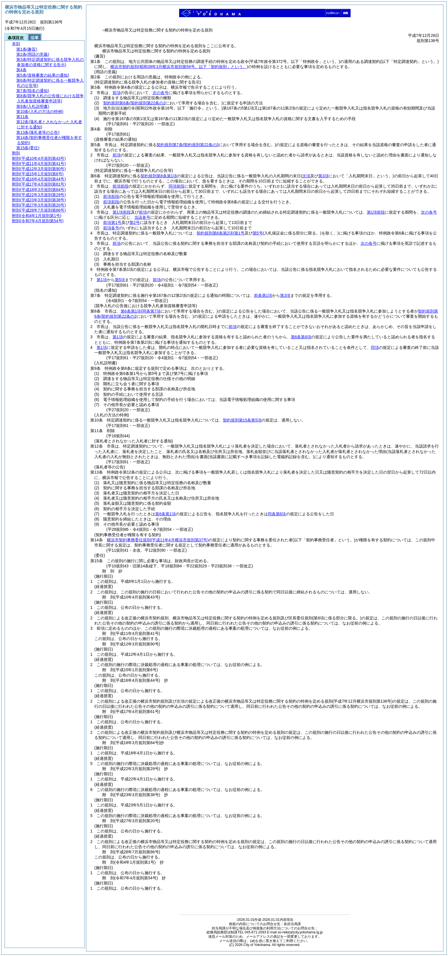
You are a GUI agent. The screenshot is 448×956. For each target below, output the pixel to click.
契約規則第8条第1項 (159, 176)
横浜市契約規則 (179, 66)
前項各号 (111, 228)
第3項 (285, 295)
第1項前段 (122, 212)
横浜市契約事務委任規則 (158, 540)
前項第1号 (112, 222)
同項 (375, 347)
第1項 (102, 279)
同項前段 (177, 186)
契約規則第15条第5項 (242, 420)
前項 (117, 92)
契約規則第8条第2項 (215, 233)
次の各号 (161, 92)
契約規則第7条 (170, 144)
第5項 (120, 279)
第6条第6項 (301, 337)
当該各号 (142, 217)
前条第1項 (263, 295)
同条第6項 (277, 514)
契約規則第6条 (116, 103)
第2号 (134, 222)
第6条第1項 (131, 311)
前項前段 (121, 186)
